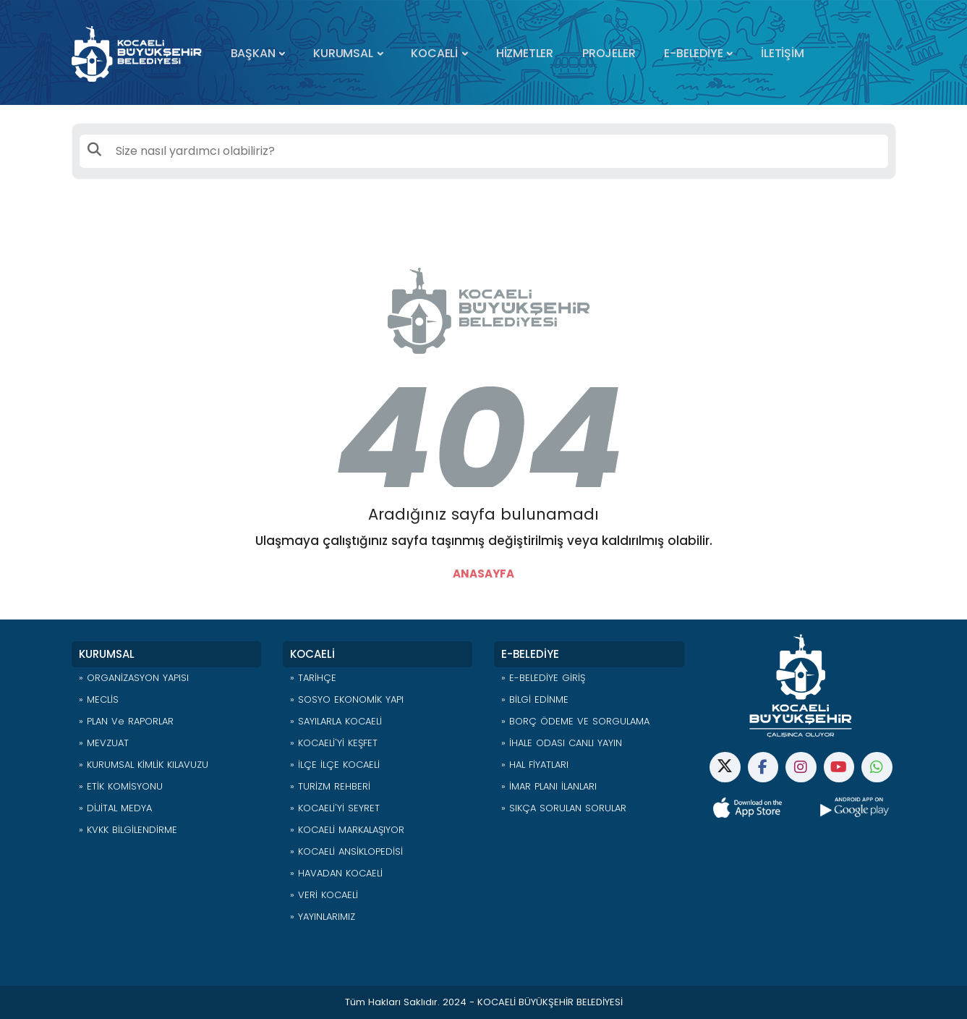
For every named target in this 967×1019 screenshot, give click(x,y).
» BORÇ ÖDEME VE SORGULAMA (575, 721)
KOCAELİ (434, 53)
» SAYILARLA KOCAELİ (336, 721)
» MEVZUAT (104, 743)
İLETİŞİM (782, 53)
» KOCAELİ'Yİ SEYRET (335, 808)
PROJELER (608, 53)
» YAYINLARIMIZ (322, 916)
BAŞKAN (253, 53)
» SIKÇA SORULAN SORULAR (563, 808)
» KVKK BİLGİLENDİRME (128, 830)
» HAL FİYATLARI (534, 764)
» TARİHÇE (313, 678)
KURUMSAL (342, 53)
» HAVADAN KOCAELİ (336, 873)
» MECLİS (99, 699)
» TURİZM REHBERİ (330, 786)
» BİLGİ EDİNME (534, 699)
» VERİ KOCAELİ (324, 895)
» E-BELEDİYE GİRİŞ (543, 678)
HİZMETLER (524, 53)
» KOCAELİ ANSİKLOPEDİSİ (346, 851)
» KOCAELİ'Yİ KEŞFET (334, 743)
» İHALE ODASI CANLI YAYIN (561, 743)
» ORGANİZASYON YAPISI (134, 678)
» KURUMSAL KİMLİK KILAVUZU (143, 764)
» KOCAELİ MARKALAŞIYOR (347, 830)
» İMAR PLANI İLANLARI (549, 786)
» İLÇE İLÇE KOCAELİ (335, 764)
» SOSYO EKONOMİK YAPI (347, 699)
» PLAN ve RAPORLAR (126, 721)
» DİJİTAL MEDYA (115, 808)
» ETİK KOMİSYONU (121, 786)
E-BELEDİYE (693, 53)
